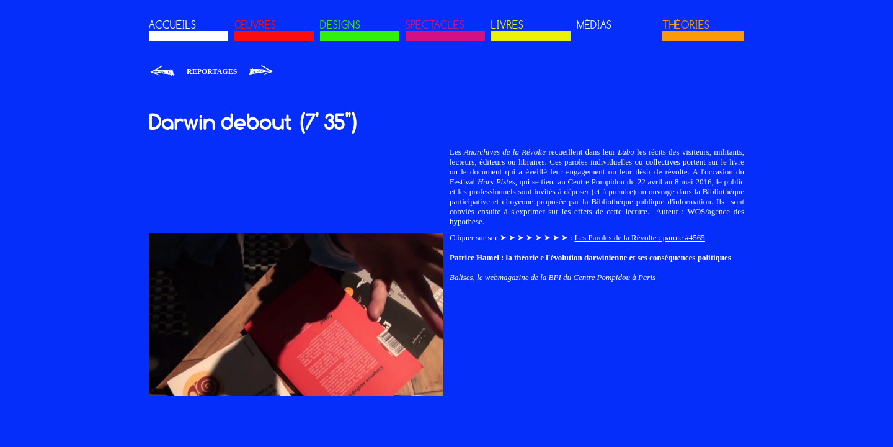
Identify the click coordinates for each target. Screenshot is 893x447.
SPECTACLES (435, 25)
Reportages (212, 71)
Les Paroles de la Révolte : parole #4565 (639, 237)
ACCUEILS (172, 25)
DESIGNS (340, 25)
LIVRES (507, 25)
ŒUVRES (255, 25)
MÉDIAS (594, 25)
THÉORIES (685, 25)
